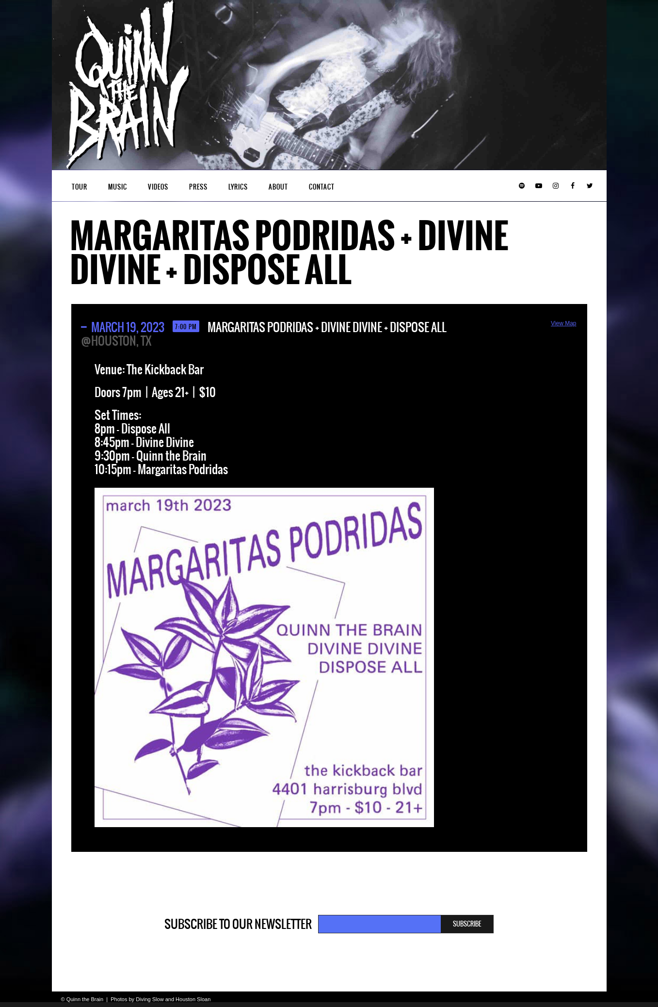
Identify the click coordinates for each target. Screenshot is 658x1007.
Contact (322, 187)
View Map (563, 323)
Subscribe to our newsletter (238, 924)
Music (117, 187)
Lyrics (238, 187)
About (278, 187)
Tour (79, 187)
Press (198, 187)
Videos (158, 187)
